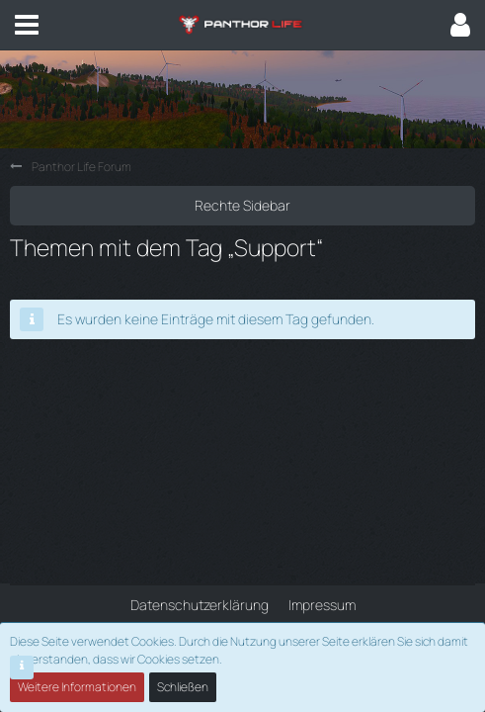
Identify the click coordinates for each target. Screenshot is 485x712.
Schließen (182, 686)
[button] (26, 25)
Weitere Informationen (77, 686)
